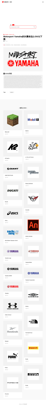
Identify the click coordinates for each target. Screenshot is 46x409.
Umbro (27, 306)
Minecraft (7, 131)
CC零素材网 (5, 34)
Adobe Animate (28, 236)
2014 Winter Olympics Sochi (11, 240)
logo (13, 24)
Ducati (6, 201)
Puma (6, 367)
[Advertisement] (23, 15)
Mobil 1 (27, 130)
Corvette (27, 209)
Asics (6, 220)
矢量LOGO (11, 92)
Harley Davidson (29, 183)
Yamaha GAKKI (8, 275)
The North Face (28, 332)
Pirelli (26, 359)
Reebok (6, 341)
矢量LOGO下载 (11, 34)
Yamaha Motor (28, 262)
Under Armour (8, 314)
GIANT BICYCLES (9, 175)
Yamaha (7, 293)
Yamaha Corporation (30, 280)
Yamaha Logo (8, 258)
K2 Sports (7, 158)
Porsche (7, 393)
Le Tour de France (29, 157)
